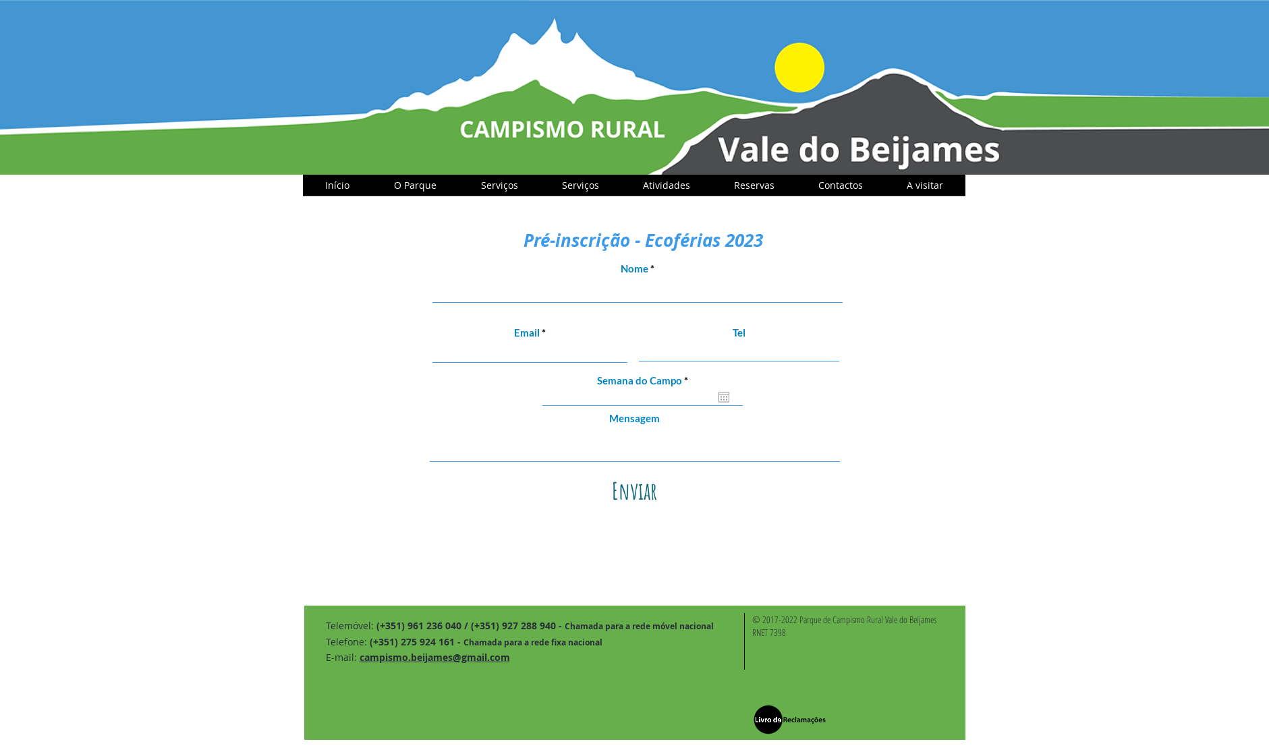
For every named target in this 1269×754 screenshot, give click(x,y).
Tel (739, 333)
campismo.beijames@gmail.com (435, 657)
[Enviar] (635, 491)
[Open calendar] (723, 397)
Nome (634, 269)
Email (527, 333)
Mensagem (634, 418)
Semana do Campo (645, 381)
